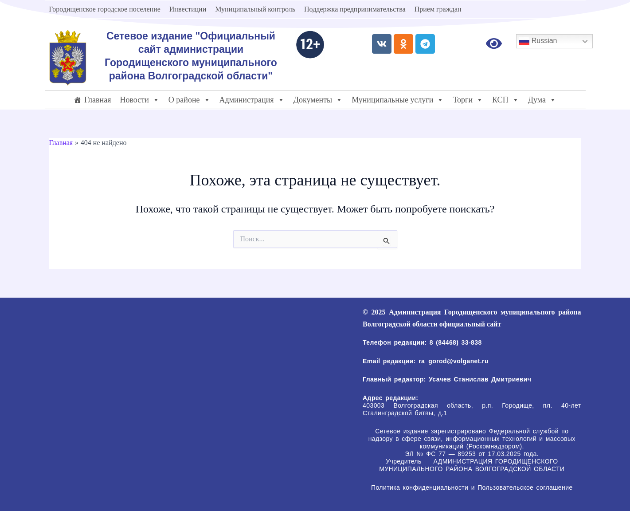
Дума (542, 100)
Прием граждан (438, 9)
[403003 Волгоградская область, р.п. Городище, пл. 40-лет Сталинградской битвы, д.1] (193, 373)
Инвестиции (187, 9)
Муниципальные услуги (398, 100)
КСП (505, 100)
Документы (318, 100)
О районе (189, 100)
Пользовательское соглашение (524, 487)
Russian (538, 41)
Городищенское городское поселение (104, 9)
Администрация (252, 100)
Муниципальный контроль (255, 9)
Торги (468, 100)
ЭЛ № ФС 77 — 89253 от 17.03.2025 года (471, 453)
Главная (97, 99)
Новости (139, 100)
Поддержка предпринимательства (355, 9)
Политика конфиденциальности (419, 487)
